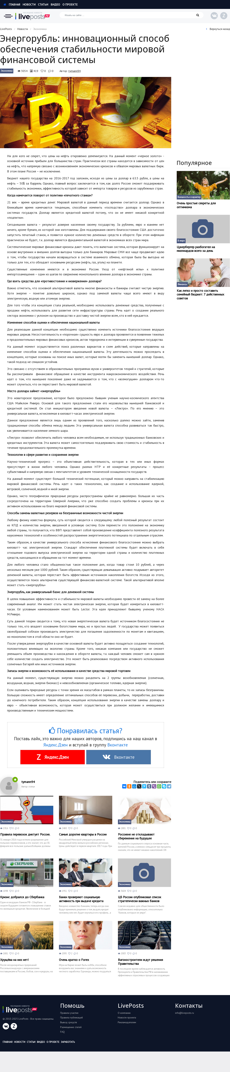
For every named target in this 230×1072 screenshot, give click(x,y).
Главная (12, 4)
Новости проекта (127, 1017)
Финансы (182, 284)
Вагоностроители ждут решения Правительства (140, 961)
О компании (124, 1012)
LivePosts (6, 29)
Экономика (6, 70)
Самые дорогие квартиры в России (83, 834)
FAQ (62, 1031)
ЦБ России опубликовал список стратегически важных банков (139, 899)
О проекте (70, 4)
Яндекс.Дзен (55, 745)
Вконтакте (117, 745)
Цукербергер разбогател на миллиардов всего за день (196, 249)
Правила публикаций (71, 1017)
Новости (29, 4)
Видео (55, 4)
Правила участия (69, 1012)
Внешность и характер (189, 197)
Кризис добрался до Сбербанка (22, 897)
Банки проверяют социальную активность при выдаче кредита (81, 899)
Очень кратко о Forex (74, 960)
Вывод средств (68, 1022)
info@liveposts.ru (184, 1012)
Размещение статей (71, 1027)
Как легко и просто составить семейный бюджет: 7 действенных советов (200, 294)
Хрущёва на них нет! (14, 960)
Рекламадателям (127, 1022)
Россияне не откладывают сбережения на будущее (136, 836)
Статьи (43, 4)
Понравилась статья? (85, 730)
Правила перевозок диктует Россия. (25, 834)
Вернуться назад (218, 29)
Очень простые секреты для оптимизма (196, 205)
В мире (181, 240)
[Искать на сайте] (131, 15)
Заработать (68, 1042)
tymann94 (74, 71)
